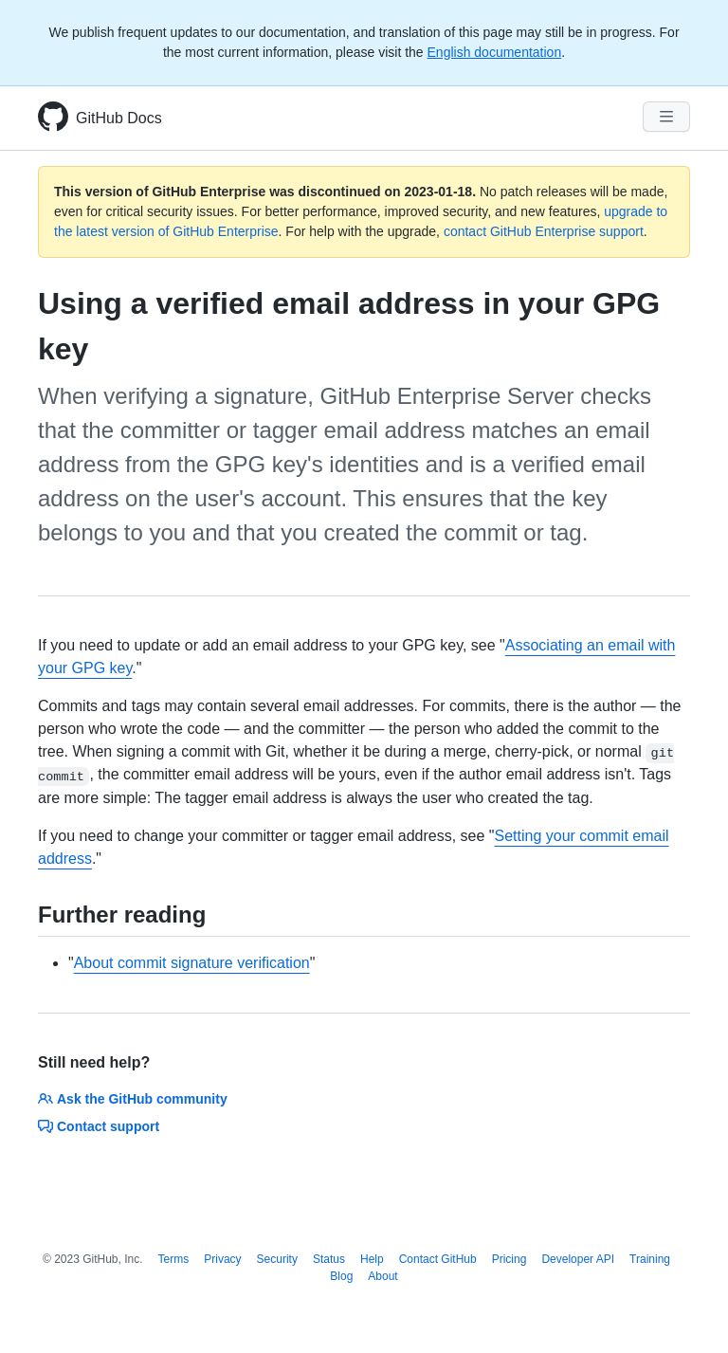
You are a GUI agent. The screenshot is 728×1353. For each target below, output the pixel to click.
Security (277, 1259)
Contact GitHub (438, 1259)
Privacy (222, 1259)
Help (372, 1259)
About (382, 1276)
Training (649, 1259)
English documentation (495, 52)
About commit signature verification (192, 963)
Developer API (577, 1259)
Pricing (509, 1259)
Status (329, 1259)
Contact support (98, 1126)
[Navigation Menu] (666, 116)
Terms (174, 1259)
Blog (341, 1276)
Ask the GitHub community (133, 1098)
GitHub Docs (119, 118)
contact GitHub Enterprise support (544, 231)
